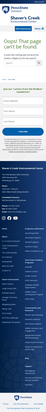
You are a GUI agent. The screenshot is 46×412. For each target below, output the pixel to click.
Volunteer (29, 385)
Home (4, 79)
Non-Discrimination (21, 404)
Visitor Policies (7, 284)
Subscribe (23, 131)
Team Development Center (10, 246)
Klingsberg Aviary (8, 304)
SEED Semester (31, 280)
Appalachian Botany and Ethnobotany (33, 336)
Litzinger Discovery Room (9, 298)
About (4, 236)
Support (28, 366)
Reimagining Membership (30, 372)
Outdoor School (31, 271)
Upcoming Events (32, 233)
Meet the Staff (7, 266)
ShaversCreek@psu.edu (17, 212)
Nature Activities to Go (34, 251)
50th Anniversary (23, 29)
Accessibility (38, 404)
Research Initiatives (32, 319)
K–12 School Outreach (11, 241)
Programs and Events (34, 229)
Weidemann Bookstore (11, 322)
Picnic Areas (7, 313)
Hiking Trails (7, 309)
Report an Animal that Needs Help (33, 348)
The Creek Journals (9, 252)
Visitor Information (10, 279)
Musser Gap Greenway (34, 315)
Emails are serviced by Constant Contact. (23, 152)
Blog (27, 358)
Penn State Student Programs (33, 261)
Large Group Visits (9, 288)
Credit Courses (31, 276)
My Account (39, 2)
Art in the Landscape (10, 318)
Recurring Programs (33, 237)
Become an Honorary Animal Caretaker (33, 379)
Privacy (5, 404)
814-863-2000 (14, 206)
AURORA (28, 267)
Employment (7, 261)
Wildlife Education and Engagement (33, 329)
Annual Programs (32, 242)
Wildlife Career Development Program (34, 293)
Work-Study (29, 299)
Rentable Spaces (8, 293)
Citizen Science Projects (34, 342)
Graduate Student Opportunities (32, 286)
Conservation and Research (33, 309)
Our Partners (7, 257)
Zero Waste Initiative (33, 324)
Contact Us (6, 270)
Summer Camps (31, 246)
